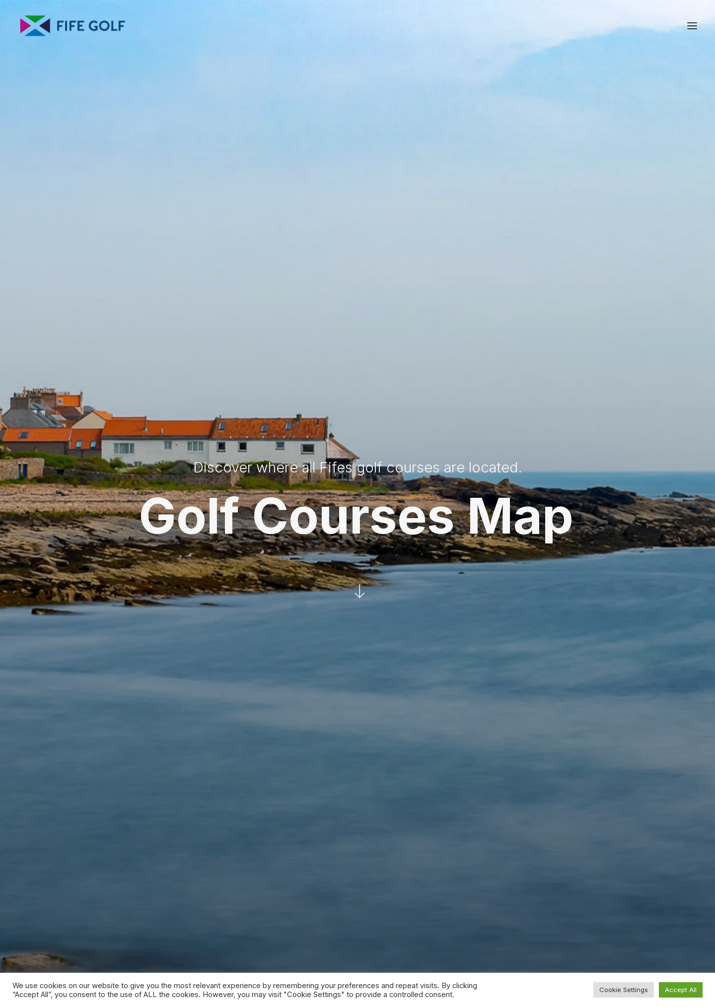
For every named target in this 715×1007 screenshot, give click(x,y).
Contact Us (582, 904)
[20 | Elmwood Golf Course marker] (478, 495)
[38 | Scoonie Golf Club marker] (521, 570)
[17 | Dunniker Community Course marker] (446, 631)
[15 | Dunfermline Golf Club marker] (308, 690)
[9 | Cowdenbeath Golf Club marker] (377, 645)
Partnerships (486, 904)
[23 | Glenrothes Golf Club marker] (433, 593)
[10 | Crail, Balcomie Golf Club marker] (668, 526)
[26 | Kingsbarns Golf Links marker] (652, 512)
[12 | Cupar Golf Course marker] (503, 479)
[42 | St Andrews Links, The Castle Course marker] (616, 472)
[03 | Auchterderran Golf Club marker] (398, 629)
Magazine (579, 918)
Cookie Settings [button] (623, 990)
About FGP (581, 891)
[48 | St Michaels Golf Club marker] (550, 438)
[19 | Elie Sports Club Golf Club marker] (588, 591)
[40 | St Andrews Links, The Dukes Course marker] (573, 497)
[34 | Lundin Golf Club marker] (535, 577)
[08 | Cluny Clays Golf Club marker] (431, 614)
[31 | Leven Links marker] (518, 581)
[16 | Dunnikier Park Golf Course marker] (451, 626)
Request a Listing (494, 891)
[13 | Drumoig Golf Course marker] (556, 425)
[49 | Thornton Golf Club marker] (463, 599)
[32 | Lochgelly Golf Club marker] (382, 638)
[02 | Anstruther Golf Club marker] (631, 574)
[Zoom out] (684, 722)
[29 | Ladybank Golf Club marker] (447, 514)
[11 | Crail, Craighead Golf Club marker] (675, 530)
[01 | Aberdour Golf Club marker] (403, 682)
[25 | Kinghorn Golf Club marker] (433, 681)
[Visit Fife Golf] (73, 25)
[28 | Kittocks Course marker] (635, 505)
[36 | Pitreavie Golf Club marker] (337, 694)
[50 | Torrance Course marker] (643, 503)
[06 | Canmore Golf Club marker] (327, 679)
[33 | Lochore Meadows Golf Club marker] (385, 616)
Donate (477, 931)
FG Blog (576, 931)
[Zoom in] (684, 708)
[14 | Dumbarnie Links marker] (549, 563)
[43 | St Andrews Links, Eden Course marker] (604, 472)
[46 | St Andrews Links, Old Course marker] (601, 487)
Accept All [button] (681, 990)
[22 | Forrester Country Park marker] (290, 683)
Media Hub (483, 918)
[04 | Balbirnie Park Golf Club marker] (460, 572)
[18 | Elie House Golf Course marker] (580, 588)
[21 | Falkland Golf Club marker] (439, 536)
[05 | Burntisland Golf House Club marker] (421, 679)
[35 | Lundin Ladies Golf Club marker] (529, 572)
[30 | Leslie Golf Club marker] (432, 579)
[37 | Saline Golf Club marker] (281, 645)
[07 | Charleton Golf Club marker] (568, 561)
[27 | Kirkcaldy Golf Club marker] (434, 642)
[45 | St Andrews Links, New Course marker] (610, 485)
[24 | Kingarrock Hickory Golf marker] (496, 496)
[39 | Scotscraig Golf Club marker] (569, 409)
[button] (692, 26)
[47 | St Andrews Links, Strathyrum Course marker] (600, 464)
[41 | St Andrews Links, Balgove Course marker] (608, 466)
